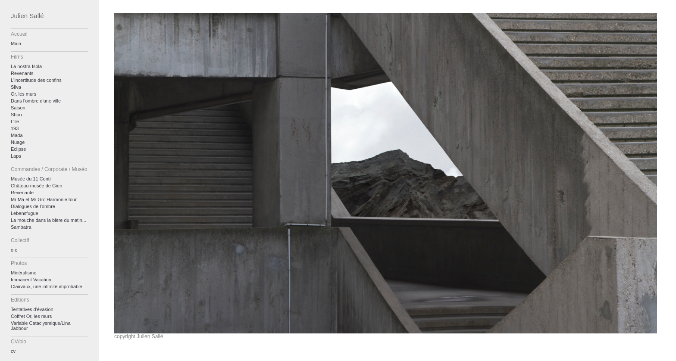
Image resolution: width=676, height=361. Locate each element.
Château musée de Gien (36, 185)
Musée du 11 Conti (30, 178)
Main (16, 43)
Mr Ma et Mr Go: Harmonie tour (44, 199)
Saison (18, 107)
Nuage (18, 142)
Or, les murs (23, 93)
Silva (16, 87)
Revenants (22, 73)
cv (13, 351)
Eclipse (18, 149)
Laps (16, 156)
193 (15, 128)
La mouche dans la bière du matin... (48, 220)
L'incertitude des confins (36, 80)
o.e (14, 249)
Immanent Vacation (31, 279)
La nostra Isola (26, 66)
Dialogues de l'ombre (33, 206)
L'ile (15, 121)
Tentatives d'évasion (32, 309)
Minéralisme (23, 272)
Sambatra (21, 227)
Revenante (22, 192)
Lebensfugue (24, 213)
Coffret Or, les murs (31, 316)
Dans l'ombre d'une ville (36, 100)
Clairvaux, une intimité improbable (46, 286)
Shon (16, 114)
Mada (17, 135)
